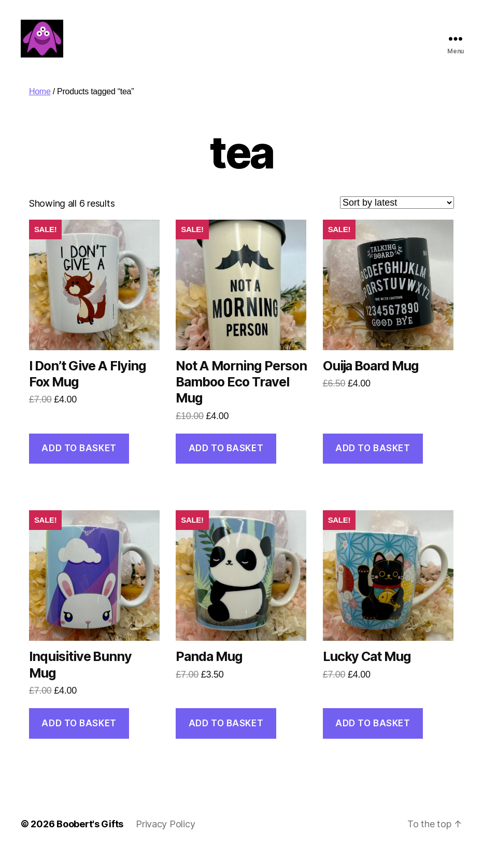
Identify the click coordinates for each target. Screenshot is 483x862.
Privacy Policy (165, 832)
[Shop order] (397, 211)
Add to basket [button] (78, 457)
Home (40, 100)
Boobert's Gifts (89, 832)
